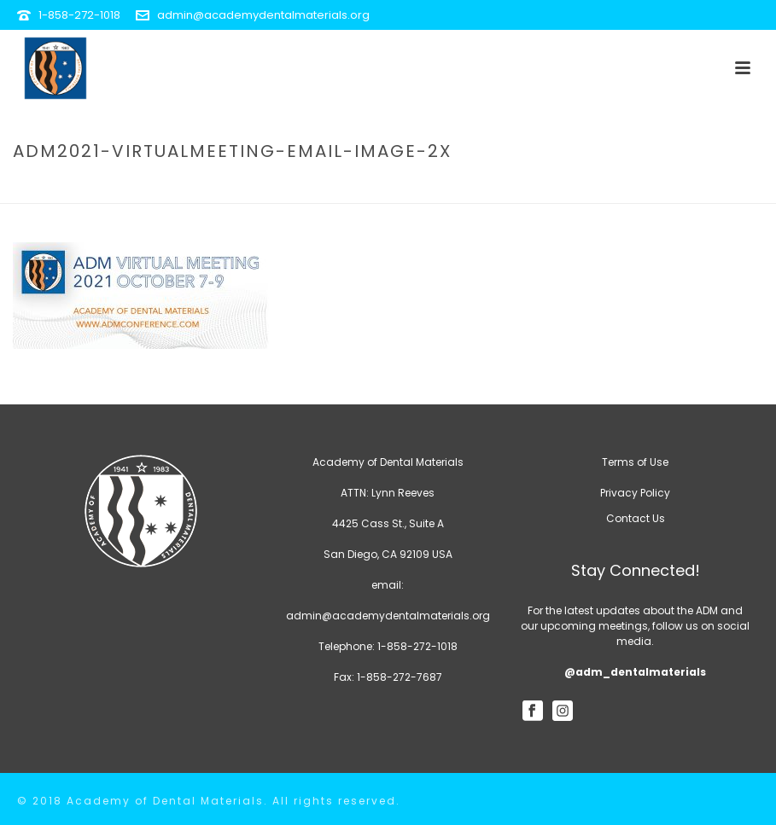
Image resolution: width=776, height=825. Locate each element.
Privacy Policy (635, 492)
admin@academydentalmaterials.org (263, 15)
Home (372, 187)
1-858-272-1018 (79, 15)
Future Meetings (447, 187)
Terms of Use (635, 462)
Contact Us (635, 518)
